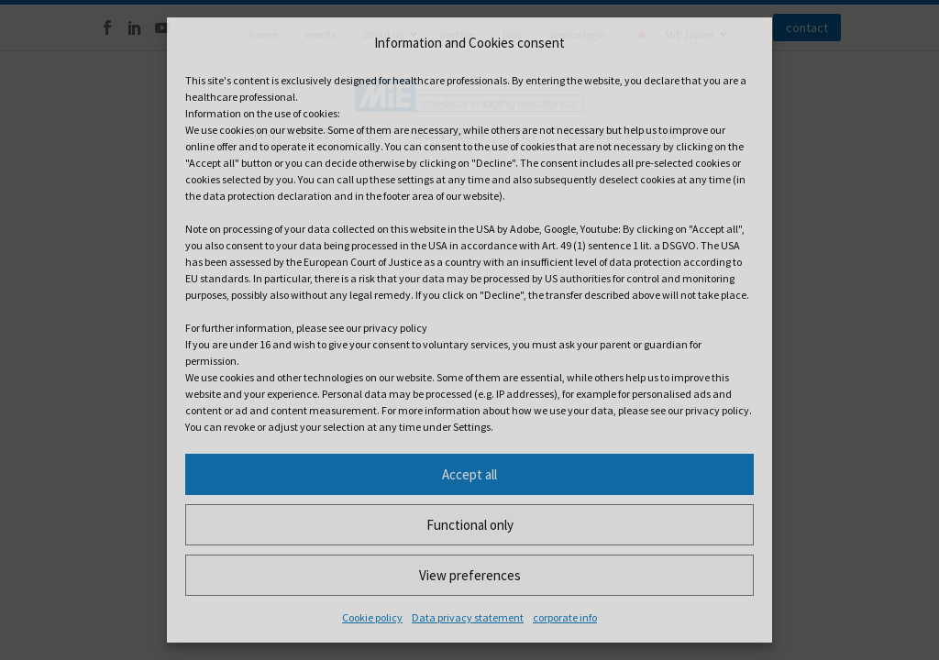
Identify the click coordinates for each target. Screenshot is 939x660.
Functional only (470, 525)
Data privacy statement (468, 617)
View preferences (470, 575)
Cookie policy (372, 617)
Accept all (469, 474)
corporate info (565, 617)
